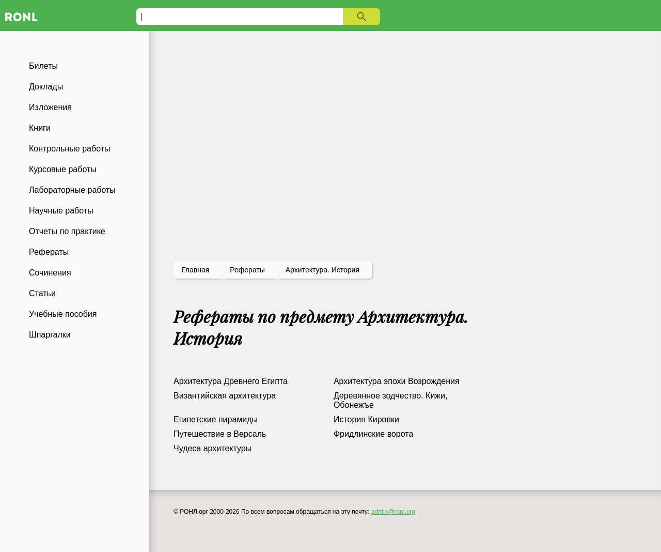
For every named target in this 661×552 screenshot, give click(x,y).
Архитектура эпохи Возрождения (397, 381)
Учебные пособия (63, 314)
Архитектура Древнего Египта (231, 381)
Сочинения (50, 272)
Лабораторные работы (72, 190)
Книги (40, 128)
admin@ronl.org (393, 511)
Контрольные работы (70, 148)
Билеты (43, 66)
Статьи (42, 293)
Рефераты (49, 252)
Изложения (50, 107)
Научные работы (61, 210)
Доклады (46, 86)
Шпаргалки (50, 334)
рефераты (247, 270)
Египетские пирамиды (216, 419)
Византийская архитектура (225, 395)
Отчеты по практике (67, 231)
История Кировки (366, 419)
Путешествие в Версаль (220, 434)
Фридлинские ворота (373, 434)
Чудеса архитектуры (212, 448)
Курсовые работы (63, 169)
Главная (195, 270)
